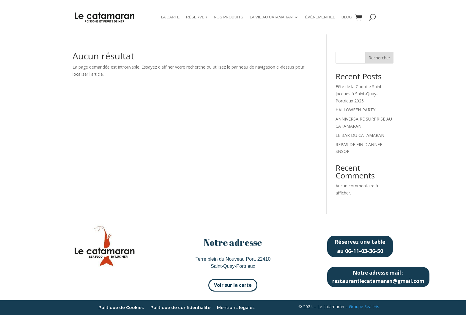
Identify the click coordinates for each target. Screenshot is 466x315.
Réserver (196, 17)
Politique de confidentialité (180, 307)
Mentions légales (236, 307)
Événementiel (320, 17)
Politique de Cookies (121, 307)
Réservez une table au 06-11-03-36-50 (360, 246)
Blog (346, 17)
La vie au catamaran (271, 17)
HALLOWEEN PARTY (355, 110)
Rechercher (379, 58)
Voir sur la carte (233, 285)
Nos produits (228, 17)
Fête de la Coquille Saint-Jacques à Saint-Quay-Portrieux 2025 (359, 94)
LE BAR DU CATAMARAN (360, 135)
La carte (170, 17)
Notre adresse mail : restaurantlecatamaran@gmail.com (378, 277)
